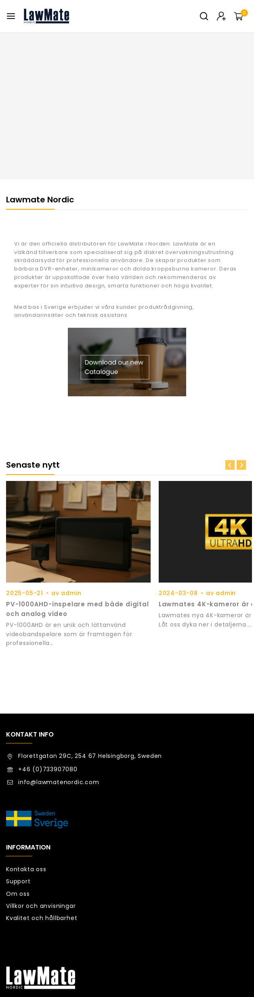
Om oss (18, 831)
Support (18, 819)
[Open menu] (11, 16)
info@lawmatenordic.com (58, 719)
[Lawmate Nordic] (46, 16)
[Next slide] (241, 465)
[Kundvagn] (241, 16)
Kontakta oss (26, 806)
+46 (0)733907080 (48, 706)
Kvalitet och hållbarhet (41, 855)
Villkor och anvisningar (41, 843)
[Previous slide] (230, 465)
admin (71, 574)
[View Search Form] (204, 16)
